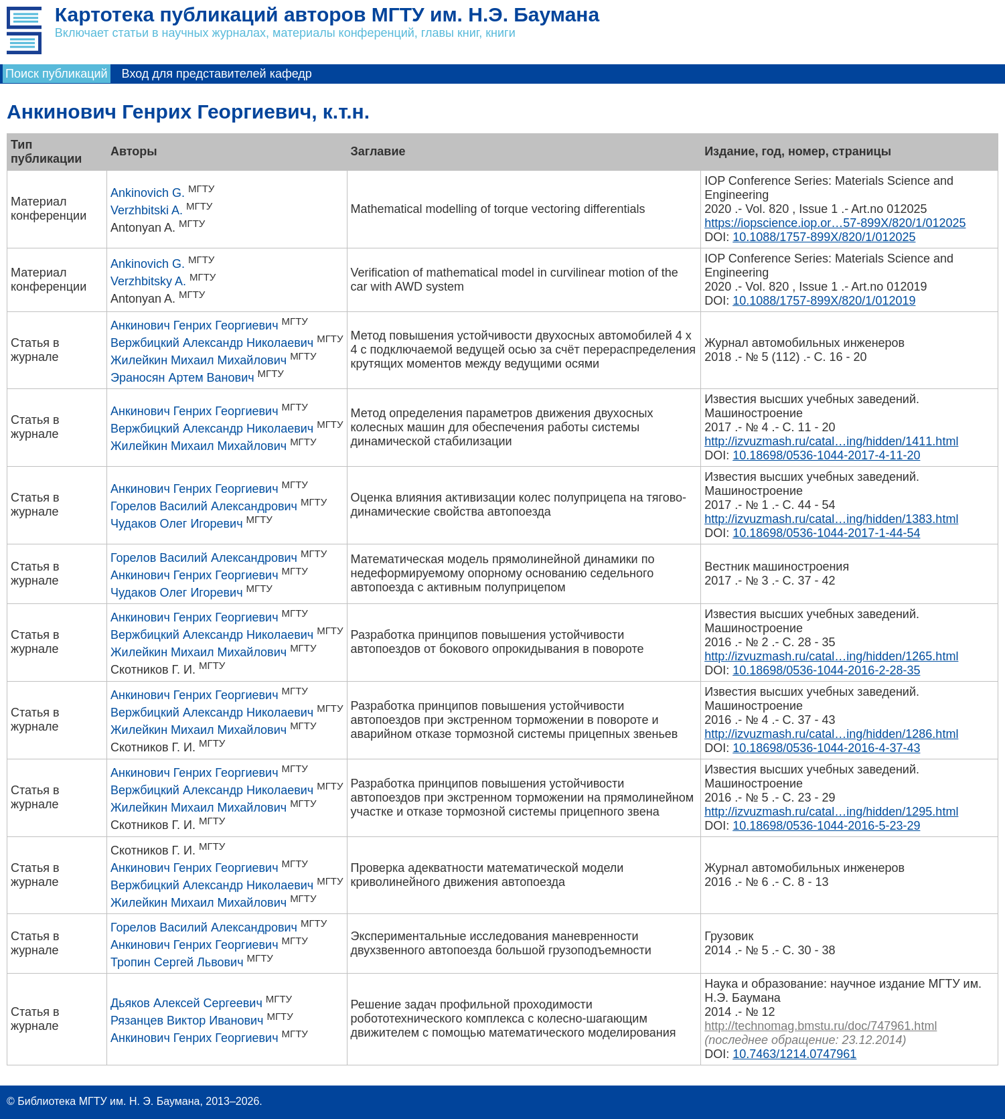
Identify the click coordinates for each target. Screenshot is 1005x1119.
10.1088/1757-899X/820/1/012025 (823, 237)
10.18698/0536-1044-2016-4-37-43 (826, 748)
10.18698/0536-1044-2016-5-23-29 (826, 825)
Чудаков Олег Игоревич (176, 523)
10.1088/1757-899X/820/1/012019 (823, 300)
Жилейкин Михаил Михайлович (198, 360)
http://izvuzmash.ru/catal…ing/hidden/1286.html (831, 734)
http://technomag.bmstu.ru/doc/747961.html (820, 1026)
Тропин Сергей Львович (177, 962)
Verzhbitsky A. (148, 281)
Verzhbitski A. (146, 210)
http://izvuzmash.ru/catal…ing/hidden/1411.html (831, 441)
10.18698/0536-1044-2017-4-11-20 (826, 455)
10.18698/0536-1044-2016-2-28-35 (826, 670)
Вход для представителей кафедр (217, 73)
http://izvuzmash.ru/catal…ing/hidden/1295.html (831, 811)
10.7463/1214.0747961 (794, 1054)
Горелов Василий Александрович (203, 506)
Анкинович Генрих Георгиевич (194, 325)
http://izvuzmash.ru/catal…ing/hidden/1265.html (831, 656)
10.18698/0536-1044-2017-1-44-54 (826, 533)
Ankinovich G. (147, 193)
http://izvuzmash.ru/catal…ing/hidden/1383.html (831, 519)
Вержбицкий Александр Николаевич (211, 343)
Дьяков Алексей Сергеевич (186, 1003)
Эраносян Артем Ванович (182, 377)
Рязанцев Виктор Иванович (187, 1020)
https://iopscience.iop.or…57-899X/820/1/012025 (834, 223)
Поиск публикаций (56, 73)
